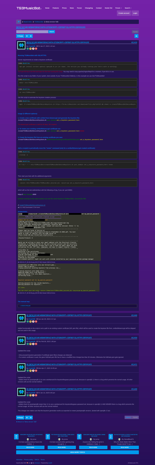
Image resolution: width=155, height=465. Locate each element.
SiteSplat (37, 463)
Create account (124, 13)
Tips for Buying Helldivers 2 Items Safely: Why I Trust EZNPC (62, 435)
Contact (99, 8)
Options (128, 417)
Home (47, 8)
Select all (26, 63)
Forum (79, 8)
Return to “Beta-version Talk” (26, 422)
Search (128, 8)
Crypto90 (32, 46)
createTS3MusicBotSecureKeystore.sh (32, 205)
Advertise (19, 459)
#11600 (134, 389)
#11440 (134, 315)
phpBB (50, 463)
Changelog (89, 8)
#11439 (134, 42)
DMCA (37, 459)
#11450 (134, 338)
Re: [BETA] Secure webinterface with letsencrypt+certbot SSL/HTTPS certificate (59, 315)
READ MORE (30, 447)
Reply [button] (20, 36)
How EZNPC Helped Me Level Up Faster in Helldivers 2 (31, 435)
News (72, 8)
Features (56, 8)
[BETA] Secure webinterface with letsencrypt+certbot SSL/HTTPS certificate (50, 27)
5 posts (135, 32)
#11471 (134, 364)
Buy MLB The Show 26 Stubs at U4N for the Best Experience (125, 435)
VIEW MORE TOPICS (77, 452)
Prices (64, 8)
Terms (43, 459)
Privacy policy (28, 459)
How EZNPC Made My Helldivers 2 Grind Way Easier (94, 435)
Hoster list (108, 8)
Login (135, 13)
